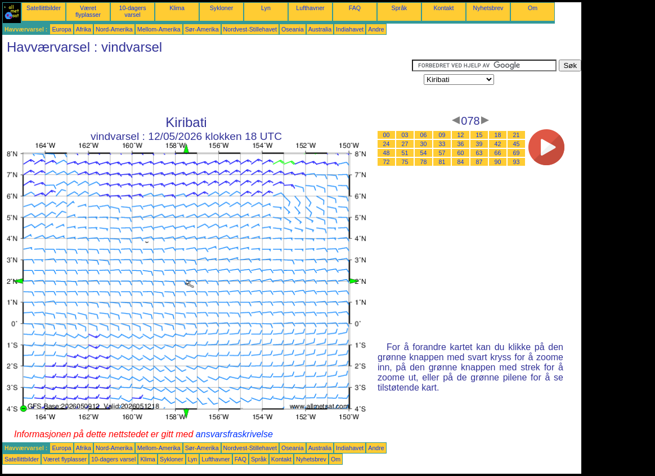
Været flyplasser (88, 11)
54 (423, 152)
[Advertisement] (207, 85)
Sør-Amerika (202, 29)
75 (405, 161)
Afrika (83, 29)
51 (405, 152)
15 (479, 135)
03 (405, 135)
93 (516, 161)
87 (479, 161)
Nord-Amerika (114, 29)
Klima (177, 7)
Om (532, 7)
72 (386, 161)
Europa (61, 29)
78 (423, 161)
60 (460, 152)
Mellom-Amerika (159, 29)
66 (498, 152)
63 (479, 152)
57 (442, 152)
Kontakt (443, 7)
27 (405, 143)
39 (479, 143)
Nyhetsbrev (488, 7)
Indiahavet (350, 29)
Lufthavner (310, 7)
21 (516, 135)
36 (460, 143)
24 (386, 143)
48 (386, 152)
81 (442, 161)
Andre (376, 29)
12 (460, 135)
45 (516, 143)
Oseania (292, 29)
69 (516, 152)
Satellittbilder (43, 7)
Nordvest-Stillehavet (250, 29)
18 (498, 135)
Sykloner (221, 7)
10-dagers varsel (132, 11)
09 (442, 135)
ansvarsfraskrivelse (234, 434)
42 (498, 143)
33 (442, 143)
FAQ (355, 7)
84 (460, 161)
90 (498, 161)
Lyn (266, 7)
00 (386, 135)
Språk (399, 7)
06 (423, 135)
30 (423, 143)
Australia (319, 29)
